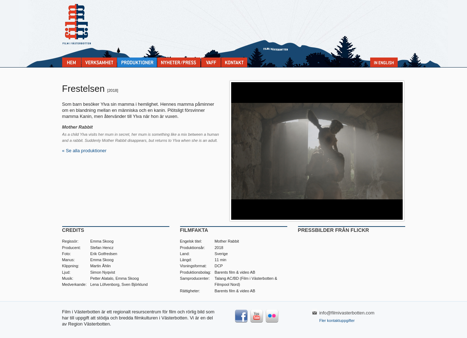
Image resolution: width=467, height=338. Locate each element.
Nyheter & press (178, 62)
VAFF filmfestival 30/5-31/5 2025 (211, 62)
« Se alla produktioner (84, 150)
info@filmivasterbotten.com (347, 312)
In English (384, 62)
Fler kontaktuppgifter (337, 320)
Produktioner (137, 62)
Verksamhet (99, 62)
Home (71, 62)
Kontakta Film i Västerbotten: (234, 62)
